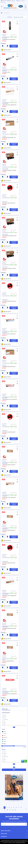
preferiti (18, 0)
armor (5, 714)
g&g (4, 724)
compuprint (6, 719)
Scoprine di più (18, 842)
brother (5, 716)
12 (12, 810)
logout (13, 0)
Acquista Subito (14, 46)
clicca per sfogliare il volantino (14, 788)
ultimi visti (3, 2)
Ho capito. (23, 842)
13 (15, 810)
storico (23, 0)
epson (5, 722)
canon (5, 754)
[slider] (2, 745)
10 (7, 810)
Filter (14, 769)
